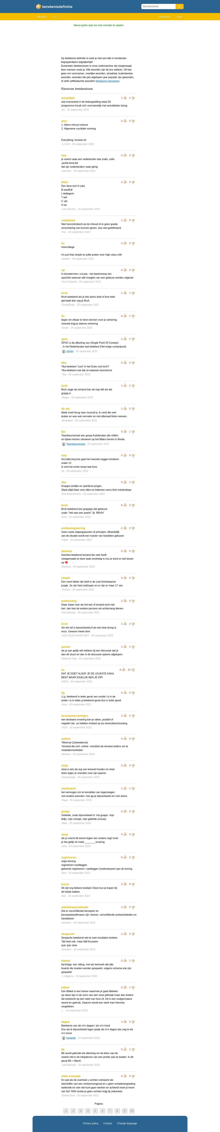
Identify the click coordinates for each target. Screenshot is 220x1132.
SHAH (69, 351)
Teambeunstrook (76, 444)
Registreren (164, 17)
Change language (127, 1123)
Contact (107, 1123)
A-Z (55, 17)
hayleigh (71, 1038)
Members (42, 17)
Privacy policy (90, 1123)
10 (132, 1111)
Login (179, 17)
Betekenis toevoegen (107, 81)
